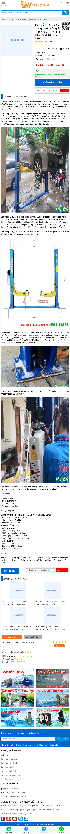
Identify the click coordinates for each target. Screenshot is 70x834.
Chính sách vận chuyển (9, 763)
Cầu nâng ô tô (38, 19)
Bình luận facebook (33, 637)
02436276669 (20, 793)
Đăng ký (62, 739)
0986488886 (16, 789)
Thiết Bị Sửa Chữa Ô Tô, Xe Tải (21, 19)
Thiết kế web (35, 824)
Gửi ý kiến (59, 646)
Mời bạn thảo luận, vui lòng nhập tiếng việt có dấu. (27, 644)
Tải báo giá (65, 49)
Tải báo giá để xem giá (50, 65)
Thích (11, 662)
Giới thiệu (4, 755)
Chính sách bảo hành (8, 771)
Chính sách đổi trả (7, 767)
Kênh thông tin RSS (8, 779)
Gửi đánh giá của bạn (12, 637)
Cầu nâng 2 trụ (49, 19)
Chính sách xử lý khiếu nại (10, 775)
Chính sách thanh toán (9, 759)
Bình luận (48, 41)
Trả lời (4, 662)
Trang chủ (5, 19)
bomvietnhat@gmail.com (17, 796)
